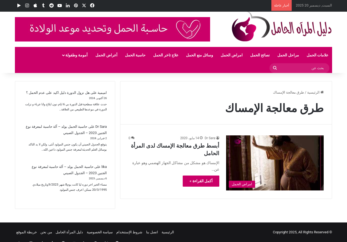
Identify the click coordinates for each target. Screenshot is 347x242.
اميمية (102, 93)
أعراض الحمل (106, 55)
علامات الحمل (317, 55)
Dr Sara (210, 138)
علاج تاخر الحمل (165, 55)
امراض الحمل (231, 55)
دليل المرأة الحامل (69, 232)
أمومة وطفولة (76, 55)
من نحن (46, 232)
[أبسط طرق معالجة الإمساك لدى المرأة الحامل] (275, 162)
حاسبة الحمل (135, 55)
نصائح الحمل (260, 55)
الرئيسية (315, 92)
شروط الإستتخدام (129, 232)
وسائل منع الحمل (199, 55)
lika (104, 167)
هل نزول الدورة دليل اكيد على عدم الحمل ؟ (58, 93)
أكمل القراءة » (201, 181)
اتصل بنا (152, 232)
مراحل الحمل (288, 55)
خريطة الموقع (26, 232)
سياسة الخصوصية (100, 232)
